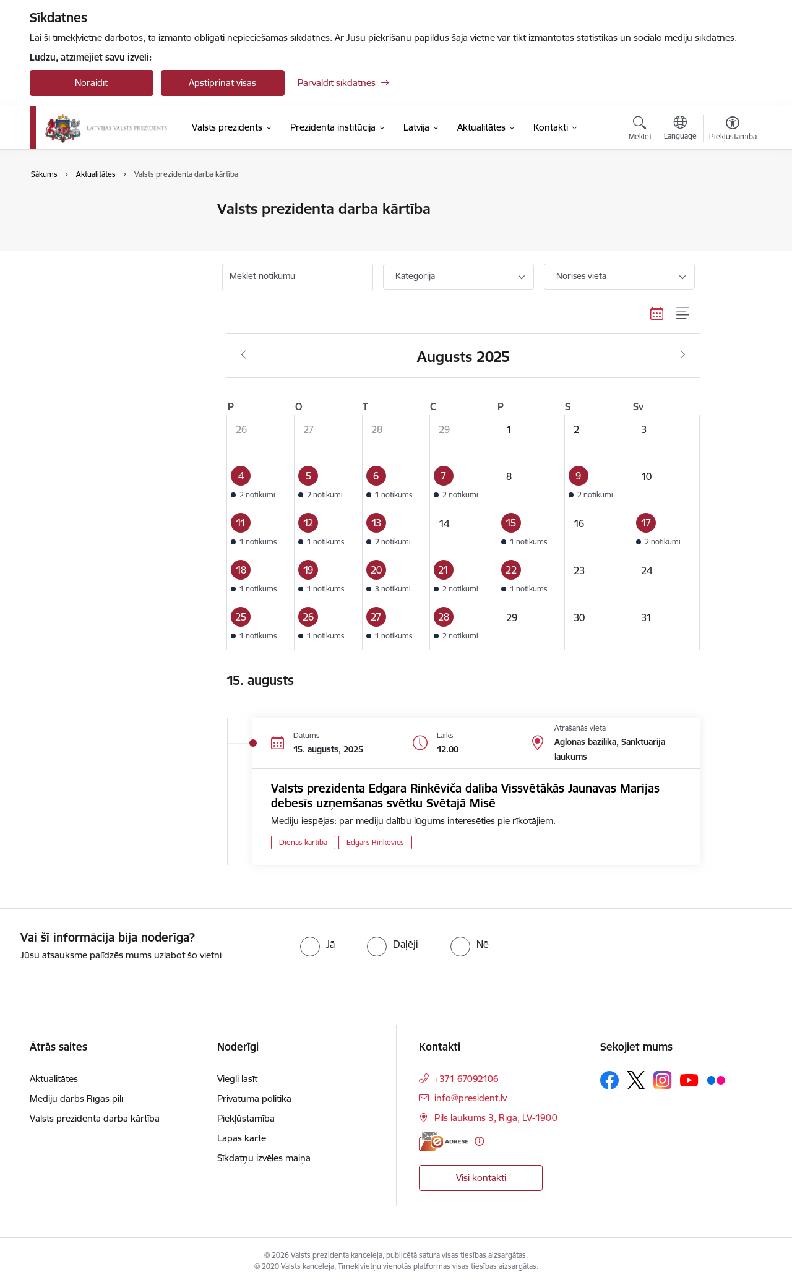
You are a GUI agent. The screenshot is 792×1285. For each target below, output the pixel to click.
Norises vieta (581, 275)
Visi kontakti (481, 1178)
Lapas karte (241, 1138)
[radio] (317, 944)
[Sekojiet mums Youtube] (689, 1079)
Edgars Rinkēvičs (375, 842)
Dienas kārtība (303, 842)
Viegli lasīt (237, 1079)
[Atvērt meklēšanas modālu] (640, 130)
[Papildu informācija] (479, 1141)
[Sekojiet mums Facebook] (609, 1080)
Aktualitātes (67, 210)
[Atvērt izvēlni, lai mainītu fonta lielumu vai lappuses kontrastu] (733, 130)
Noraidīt (91, 82)
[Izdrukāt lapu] (732, 204)
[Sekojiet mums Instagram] (662, 1080)
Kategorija (415, 275)
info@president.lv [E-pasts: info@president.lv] (470, 1098)
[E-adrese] (443, 1141)
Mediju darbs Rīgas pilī (76, 1098)
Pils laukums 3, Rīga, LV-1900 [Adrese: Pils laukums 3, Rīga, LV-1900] (495, 1118)
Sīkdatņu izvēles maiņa (264, 1158)
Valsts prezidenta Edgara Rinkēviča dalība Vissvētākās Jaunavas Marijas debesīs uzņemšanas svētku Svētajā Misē (465, 795)
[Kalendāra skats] (657, 313)
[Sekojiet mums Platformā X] (636, 1080)
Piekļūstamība (246, 1118)
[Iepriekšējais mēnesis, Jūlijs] (243, 355)
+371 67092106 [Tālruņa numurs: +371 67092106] (466, 1079)
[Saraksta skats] (683, 313)
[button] (261, 485)
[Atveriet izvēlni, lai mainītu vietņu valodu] (680, 129)
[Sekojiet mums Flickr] (716, 1079)
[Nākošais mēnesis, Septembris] (683, 355)
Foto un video (71, 253)
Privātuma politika (254, 1098)
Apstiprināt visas (222, 82)
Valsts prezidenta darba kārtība (108, 231)
